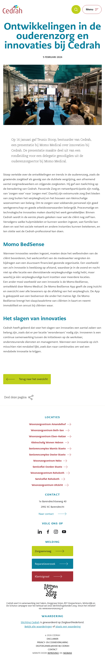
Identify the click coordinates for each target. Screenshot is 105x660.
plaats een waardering (68, 626)
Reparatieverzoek (45, 564)
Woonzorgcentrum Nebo (47, 460)
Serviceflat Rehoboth (47, 479)
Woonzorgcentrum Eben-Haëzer (47, 436)
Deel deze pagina (15, 397)
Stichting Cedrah (30, 622)
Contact (52, 649)
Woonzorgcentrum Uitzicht (47, 485)
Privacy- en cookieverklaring (52, 642)
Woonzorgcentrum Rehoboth (47, 473)
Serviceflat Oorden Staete (47, 466)
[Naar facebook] (48, 531)
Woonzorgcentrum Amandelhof (47, 424)
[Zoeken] (76, 9)
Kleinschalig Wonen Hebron (47, 442)
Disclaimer (52, 639)
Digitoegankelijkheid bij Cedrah (52, 646)
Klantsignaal (42, 576)
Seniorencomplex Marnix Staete (47, 448)
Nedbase (67, 653)
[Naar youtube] (64, 531)
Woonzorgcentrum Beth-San (47, 430)
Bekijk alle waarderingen (38, 626)
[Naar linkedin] (39, 531)
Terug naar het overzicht (33, 379)
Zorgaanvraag (43, 551)
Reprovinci (53, 653)
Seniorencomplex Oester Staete (47, 454)
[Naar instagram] (55, 531)
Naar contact (46, 514)
